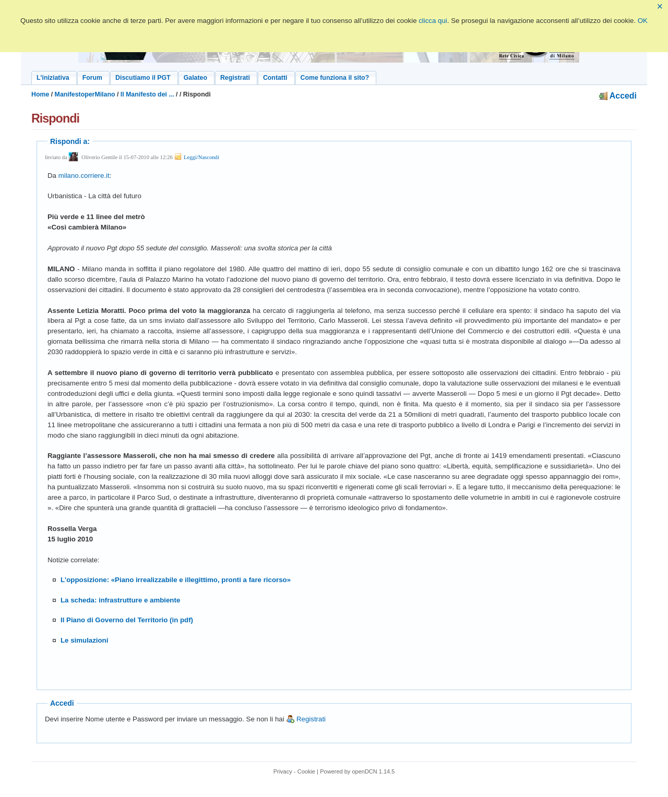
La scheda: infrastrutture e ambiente (120, 600)
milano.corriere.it (84, 175)
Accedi (618, 95)
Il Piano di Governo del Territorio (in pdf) (127, 620)
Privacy (282, 771)
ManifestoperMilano (85, 94)
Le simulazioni (84, 640)
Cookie (306, 771)
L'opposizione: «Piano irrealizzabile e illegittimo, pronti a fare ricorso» (176, 580)
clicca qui (433, 21)
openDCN (364, 771)
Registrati (306, 719)
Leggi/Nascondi (196, 157)
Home (40, 94)
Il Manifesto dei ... (147, 94)
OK (643, 21)
